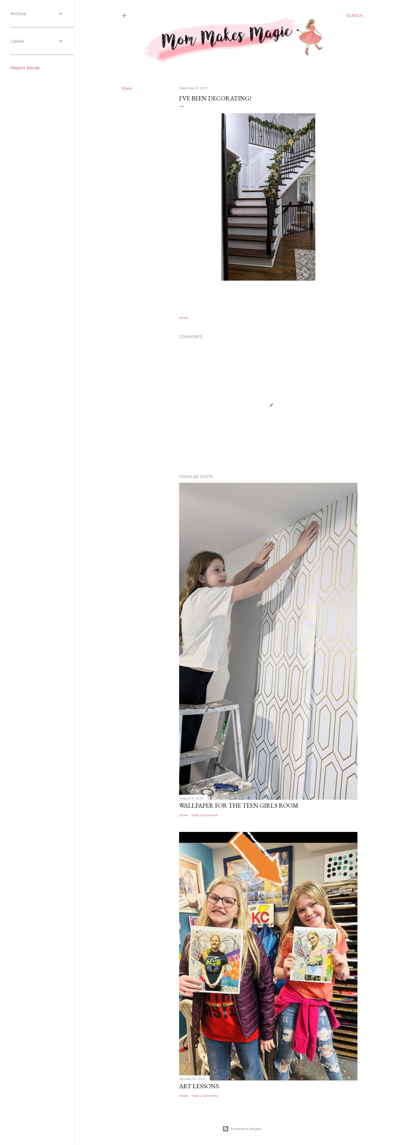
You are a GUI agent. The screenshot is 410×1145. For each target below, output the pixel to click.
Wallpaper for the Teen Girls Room (238, 805)
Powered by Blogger (242, 1129)
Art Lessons (199, 1086)
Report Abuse (25, 67)
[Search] (354, 15)
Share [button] (127, 88)
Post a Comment (205, 815)
